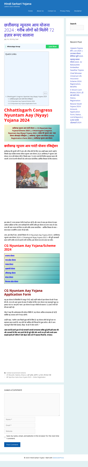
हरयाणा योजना (9, 255)
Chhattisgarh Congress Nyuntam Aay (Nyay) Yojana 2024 (27, 96)
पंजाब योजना (9, 264)
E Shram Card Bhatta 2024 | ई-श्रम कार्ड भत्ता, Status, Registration (77, 95)
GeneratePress (58, 458)
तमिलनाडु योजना (10, 273)
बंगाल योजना (9, 277)
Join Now (52, 46)
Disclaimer (78, 11)
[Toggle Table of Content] (44, 93)
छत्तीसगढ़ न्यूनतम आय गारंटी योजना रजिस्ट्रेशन (21, 99)
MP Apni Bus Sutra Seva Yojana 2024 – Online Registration (26, 377)
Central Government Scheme (16, 373)
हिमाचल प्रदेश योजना (11, 281)
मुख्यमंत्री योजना (10, 268)
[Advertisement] (26, 73)
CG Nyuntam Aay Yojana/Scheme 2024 (22, 101)
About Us (40, 11)
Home (30, 11)
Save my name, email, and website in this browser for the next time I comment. (32, 437)
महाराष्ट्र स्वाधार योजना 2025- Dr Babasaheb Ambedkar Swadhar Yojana (77, 64)
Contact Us (52, 11)
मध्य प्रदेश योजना (10, 260)
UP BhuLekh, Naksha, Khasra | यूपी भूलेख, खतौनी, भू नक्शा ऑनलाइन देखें (28, 375)
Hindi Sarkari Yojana (17, 3)
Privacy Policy (65, 11)
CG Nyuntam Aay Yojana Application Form (23, 103)
